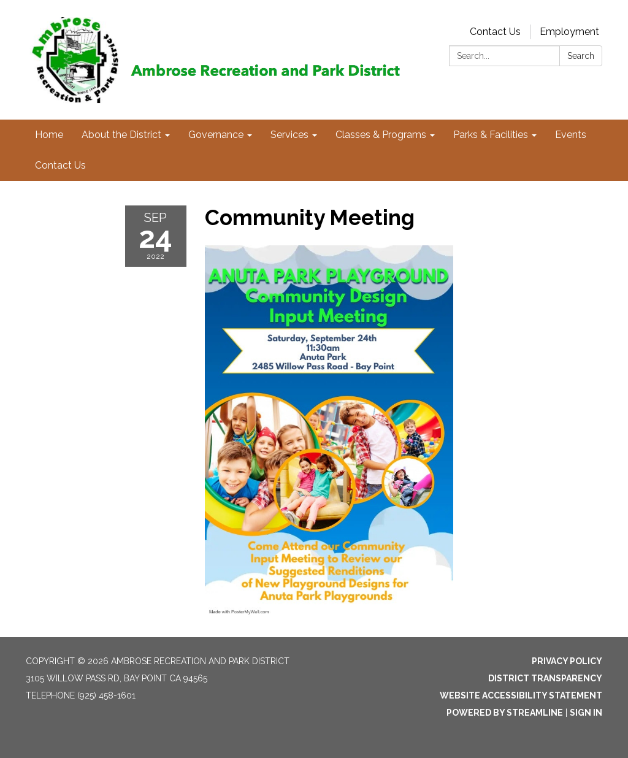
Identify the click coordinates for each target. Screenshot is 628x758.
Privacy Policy (567, 661)
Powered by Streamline (504, 713)
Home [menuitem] (49, 134)
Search (580, 56)
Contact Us (495, 31)
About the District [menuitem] (121, 134)
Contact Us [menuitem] (60, 165)
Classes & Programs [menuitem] (380, 134)
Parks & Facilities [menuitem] (490, 134)
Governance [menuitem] (215, 134)
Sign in (586, 713)
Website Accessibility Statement (521, 695)
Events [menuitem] (570, 134)
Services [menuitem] (289, 134)
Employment (569, 31)
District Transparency (545, 678)
